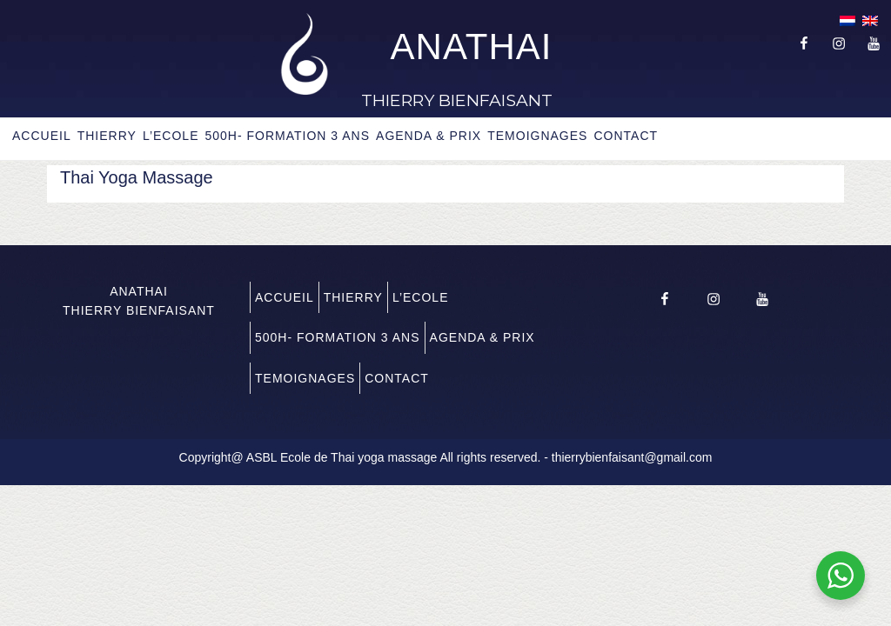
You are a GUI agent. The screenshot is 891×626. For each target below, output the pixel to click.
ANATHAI (472, 46)
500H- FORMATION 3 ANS (287, 136)
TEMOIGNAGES (537, 136)
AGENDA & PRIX (428, 136)
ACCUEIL (41, 136)
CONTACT (625, 136)
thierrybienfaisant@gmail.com (632, 457)
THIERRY (107, 136)
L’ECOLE (171, 136)
